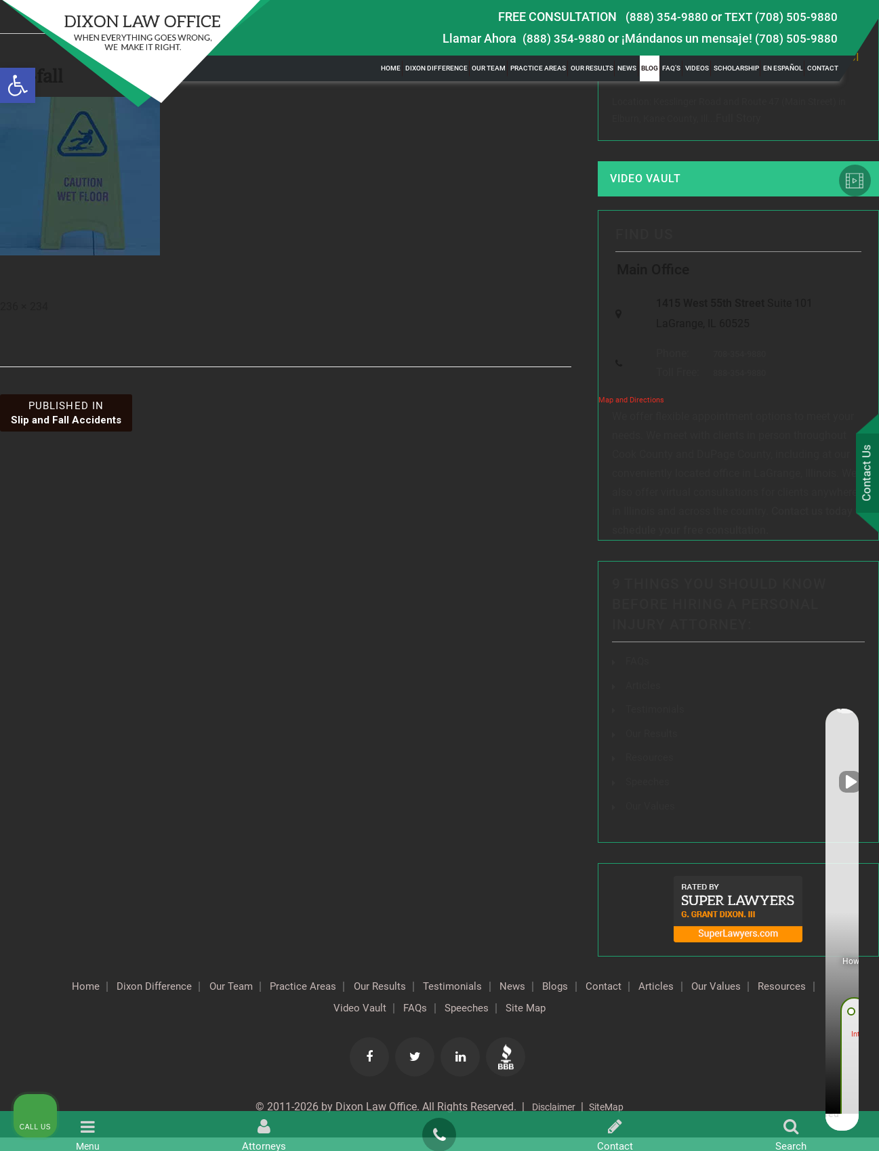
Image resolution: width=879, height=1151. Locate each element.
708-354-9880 (736, 368)
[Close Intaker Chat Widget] (834, 718)
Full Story (738, 120)
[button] (17, 85)
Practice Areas (538, 68)
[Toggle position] (806, 718)
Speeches (545, 1021)
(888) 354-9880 (667, 16)
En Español (782, 68)
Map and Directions (631, 417)
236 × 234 (24, 306)
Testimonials (527, 1000)
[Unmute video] (639, 718)
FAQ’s (671, 68)
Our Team (489, 68)
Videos (697, 68)
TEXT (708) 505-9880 (781, 16)
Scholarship (736, 68)
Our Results (592, 68)
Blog (649, 68)
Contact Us (865, 475)
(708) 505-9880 (796, 38)
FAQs (638, 677)
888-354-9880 (736, 389)
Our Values (271, 1021)
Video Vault (656, 183)
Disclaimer (550, 1120)
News (626, 68)
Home (391, 68)
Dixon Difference (436, 68)
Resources (346, 1021)
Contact (822, 68)
